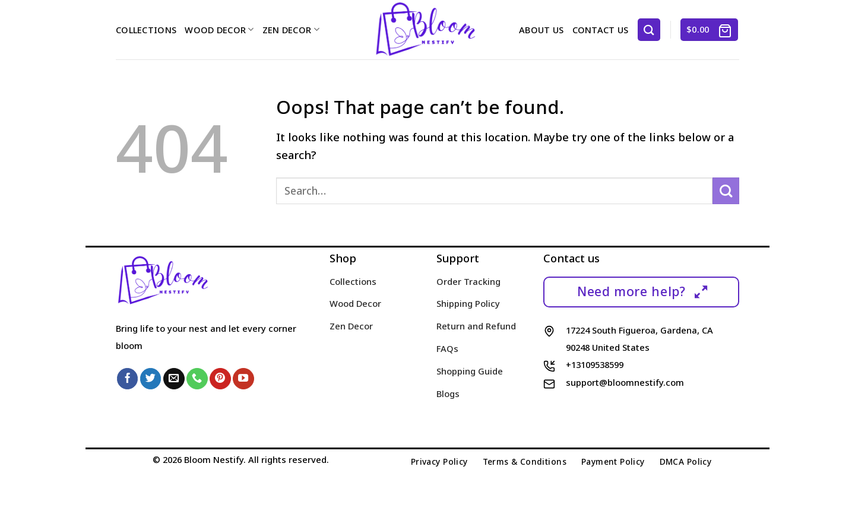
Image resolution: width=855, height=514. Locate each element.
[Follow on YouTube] (243, 378)
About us (541, 30)
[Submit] (725, 190)
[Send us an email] (174, 378)
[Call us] (197, 378)
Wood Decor (219, 30)
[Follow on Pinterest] (220, 378)
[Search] (649, 29)
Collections (146, 30)
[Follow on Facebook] (127, 378)
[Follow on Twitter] (151, 378)
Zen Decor (290, 30)
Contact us (600, 30)
